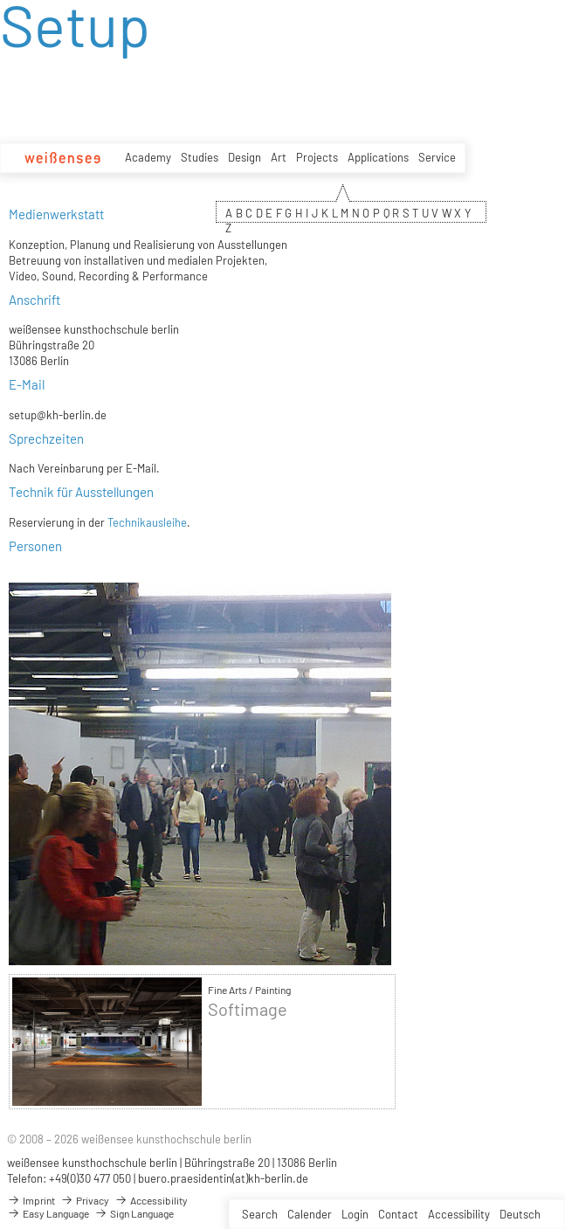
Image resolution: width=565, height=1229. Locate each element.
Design (244, 157)
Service (437, 157)
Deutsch (520, 1214)
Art (278, 157)
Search (260, 1214)
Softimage (247, 1009)
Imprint (31, 1200)
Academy (148, 157)
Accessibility (459, 1214)
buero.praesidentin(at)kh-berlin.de (223, 1178)
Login (355, 1214)
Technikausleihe (147, 522)
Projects (317, 157)
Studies (199, 157)
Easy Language (48, 1213)
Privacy (84, 1200)
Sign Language (134, 1213)
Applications (378, 157)
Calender (309, 1214)
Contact (398, 1214)
